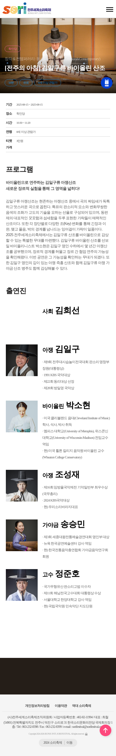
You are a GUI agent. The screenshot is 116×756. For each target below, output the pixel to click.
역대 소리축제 (81, 706)
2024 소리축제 (58, 742)
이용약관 (61, 706)
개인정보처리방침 (37, 706)
